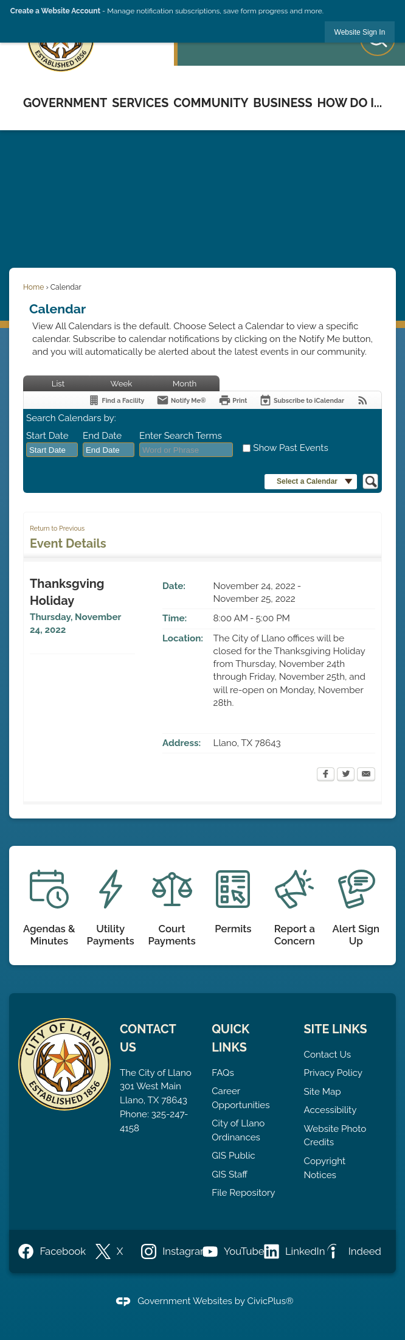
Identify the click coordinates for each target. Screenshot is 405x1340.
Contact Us (327, 1054)
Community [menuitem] (210, 103)
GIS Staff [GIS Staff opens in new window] (230, 1174)
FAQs (223, 1072)
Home (33, 287)
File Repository (243, 1192)
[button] (311, 481)
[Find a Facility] (116, 400)
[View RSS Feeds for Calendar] (362, 400)
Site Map (322, 1091)
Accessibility (330, 1109)
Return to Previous (57, 528)
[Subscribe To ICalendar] (301, 400)
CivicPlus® (271, 1301)
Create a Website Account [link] (55, 11)
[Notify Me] (181, 400)
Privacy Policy (333, 1072)
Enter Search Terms (180, 435)
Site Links (335, 1029)
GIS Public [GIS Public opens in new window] (233, 1155)
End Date (102, 435)
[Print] (233, 400)
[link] (360, 32)
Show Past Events (290, 447)
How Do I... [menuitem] (349, 103)
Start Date (47, 435)
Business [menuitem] (282, 103)
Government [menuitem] (65, 103)
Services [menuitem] (140, 103)
